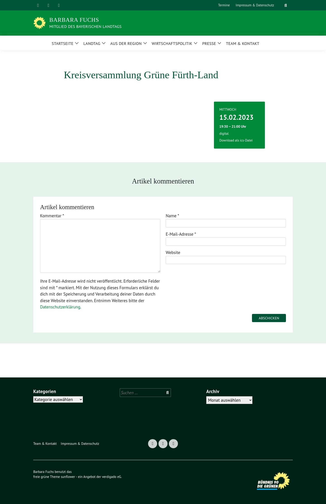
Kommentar (52, 215)
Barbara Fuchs (74, 20)
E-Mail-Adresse (181, 234)
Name (172, 215)
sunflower (68, 477)
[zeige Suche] (285, 5)
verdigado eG (111, 477)
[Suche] (280, 5)
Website (173, 252)
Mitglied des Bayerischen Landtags (85, 26)
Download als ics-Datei (236, 140)
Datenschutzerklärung (60, 307)
